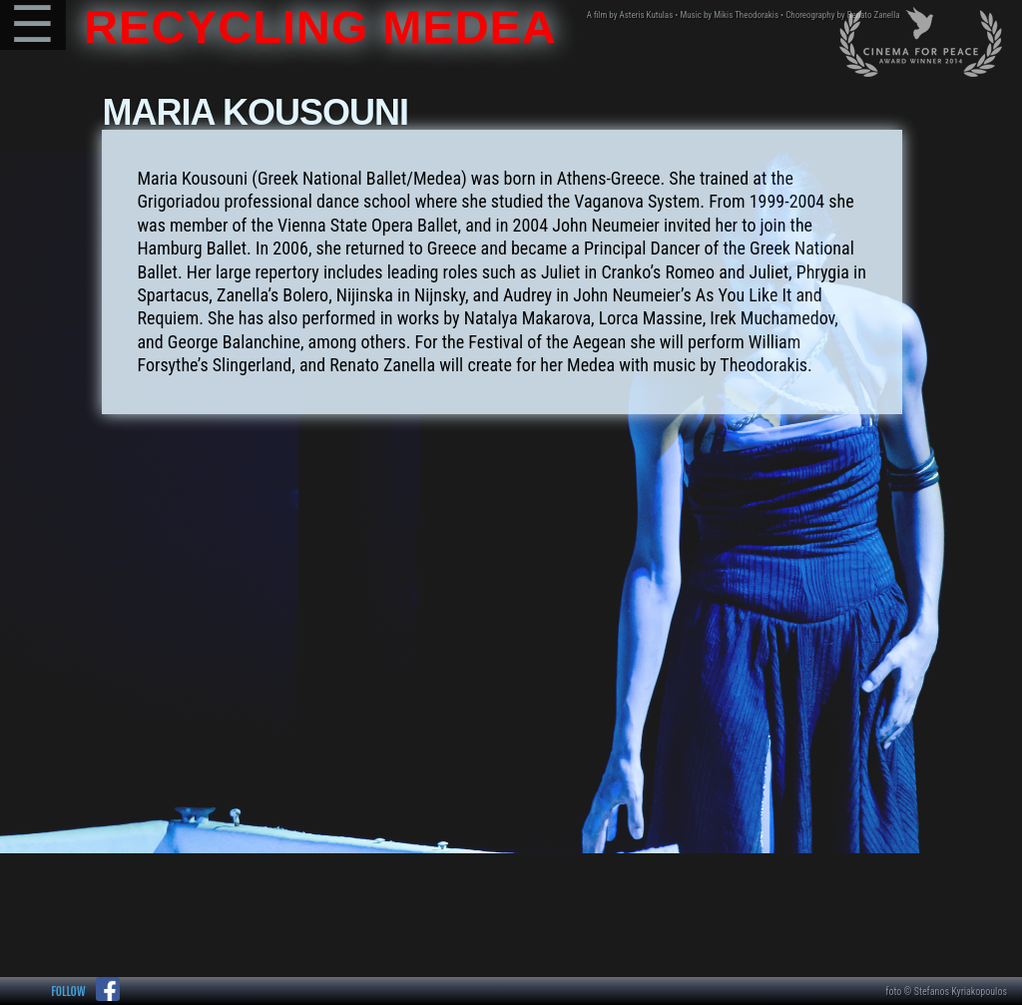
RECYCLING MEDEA (313, 26)
